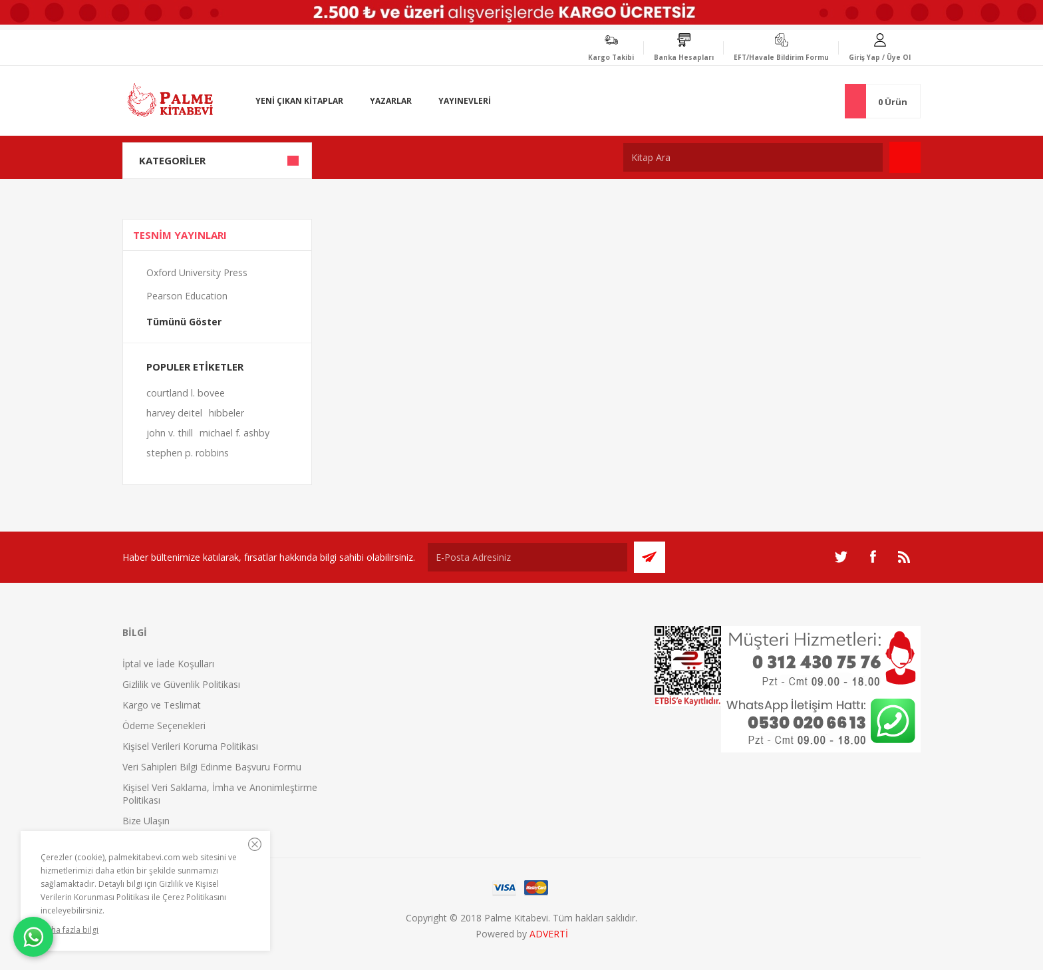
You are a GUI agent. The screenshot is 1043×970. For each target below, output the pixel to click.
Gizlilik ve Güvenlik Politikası (181, 684)
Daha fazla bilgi (69, 929)
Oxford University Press (196, 272)
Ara (905, 157)
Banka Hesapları (684, 57)
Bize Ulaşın (146, 820)
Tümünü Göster (184, 321)
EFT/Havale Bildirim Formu (781, 57)
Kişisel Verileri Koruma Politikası (190, 746)
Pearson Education (186, 295)
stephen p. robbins (187, 452)
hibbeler (226, 412)
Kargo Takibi (611, 57)
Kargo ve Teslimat (161, 705)
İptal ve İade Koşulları (168, 663)
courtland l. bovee (185, 393)
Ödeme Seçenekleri (164, 725)
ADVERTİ (548, 933)
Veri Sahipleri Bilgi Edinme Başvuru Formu (211, 766)
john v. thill (169, 432)
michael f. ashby (234, 432)
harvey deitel (174, 412)
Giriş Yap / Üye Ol (880, 57)
